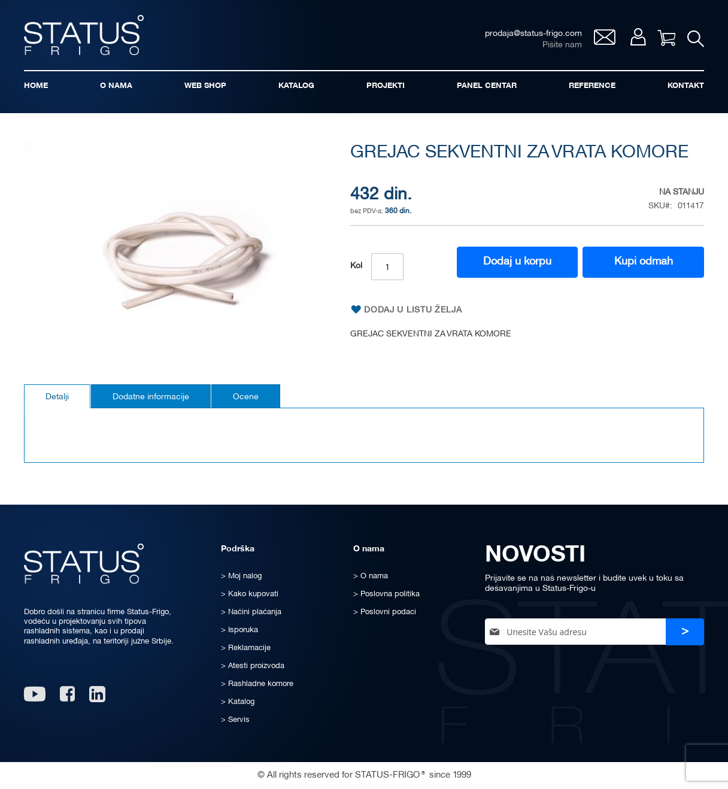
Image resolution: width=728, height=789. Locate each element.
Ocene (246, 397)
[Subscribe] (685, 631)
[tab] (57, 396)
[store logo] (84, 35)
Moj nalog (637, 36)
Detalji (57, 397)
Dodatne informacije (151, 397)
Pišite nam (562, 45)
